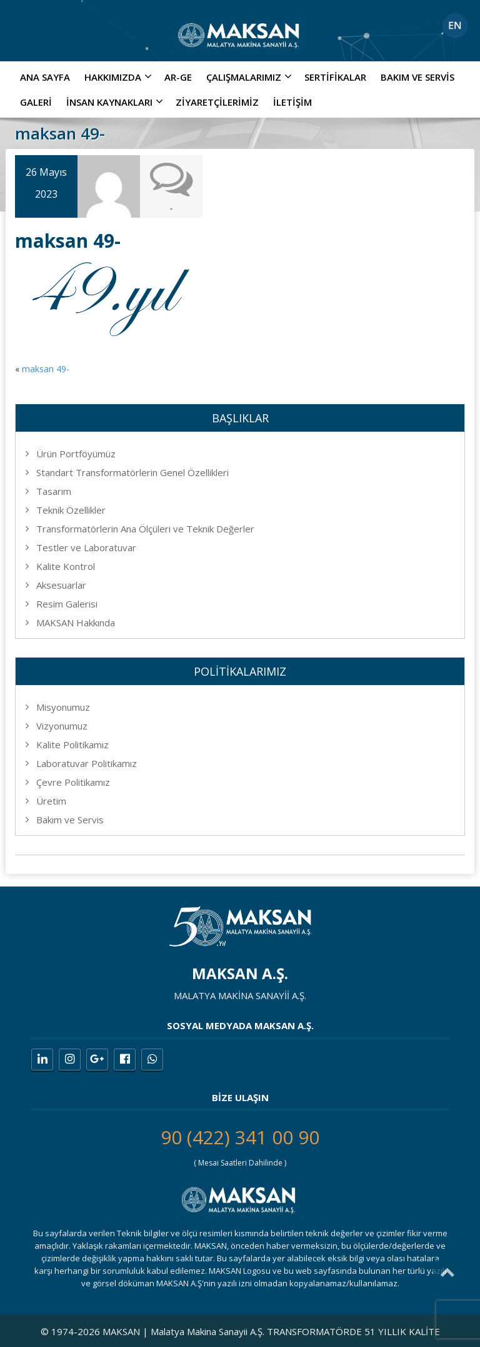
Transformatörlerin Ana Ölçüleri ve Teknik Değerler (145, 528)
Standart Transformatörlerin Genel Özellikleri (132, 472)
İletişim (292, 102)
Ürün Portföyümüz (76, 453)
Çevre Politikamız (73, 782)
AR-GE (178, 77)
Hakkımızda (119, 77)
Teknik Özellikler (71, 510)
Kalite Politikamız (72, 744)
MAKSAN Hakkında (75, 622)
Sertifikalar (335, 77)
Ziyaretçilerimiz (217, 102)
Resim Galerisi (67, 603)
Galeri (36, 102)
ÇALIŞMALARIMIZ (250, 77)
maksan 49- (45, 369)
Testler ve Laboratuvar (86, 547)
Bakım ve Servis (417, 77)
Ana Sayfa (45, 77)
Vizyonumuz (62, 725)
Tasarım (53, 491)
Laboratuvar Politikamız (86, 763)
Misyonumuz (63, 707)
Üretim (51, 801)
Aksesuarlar (61, 585)
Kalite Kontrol (65, 566)
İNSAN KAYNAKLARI (116, 102)
